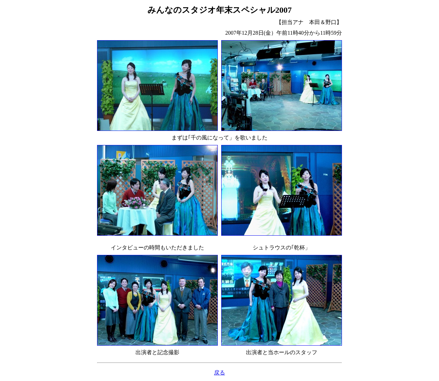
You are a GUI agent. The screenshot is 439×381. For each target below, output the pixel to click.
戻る (219, 373)
